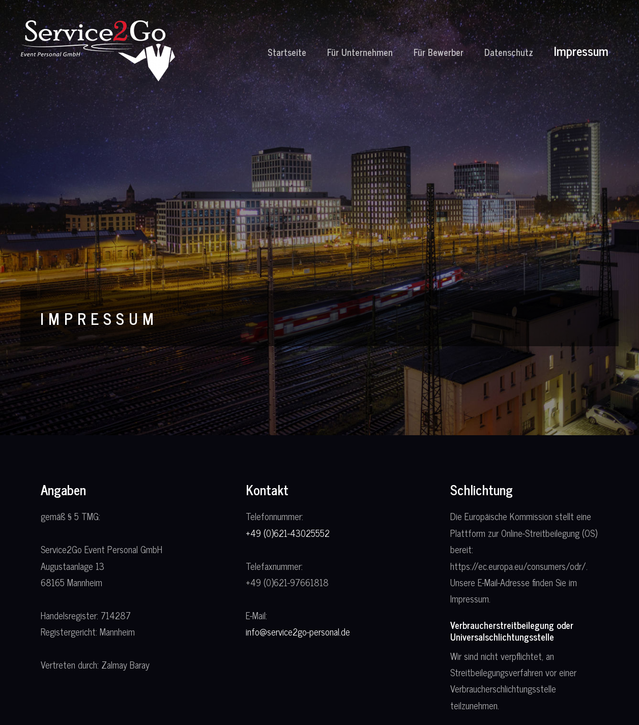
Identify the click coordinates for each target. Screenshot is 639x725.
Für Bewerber (438, 51)
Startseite (287, 51)
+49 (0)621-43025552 (288, 532)
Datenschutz (508, 51)
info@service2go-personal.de (298, 631)
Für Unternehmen (360, 51)
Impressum (581, 51)
